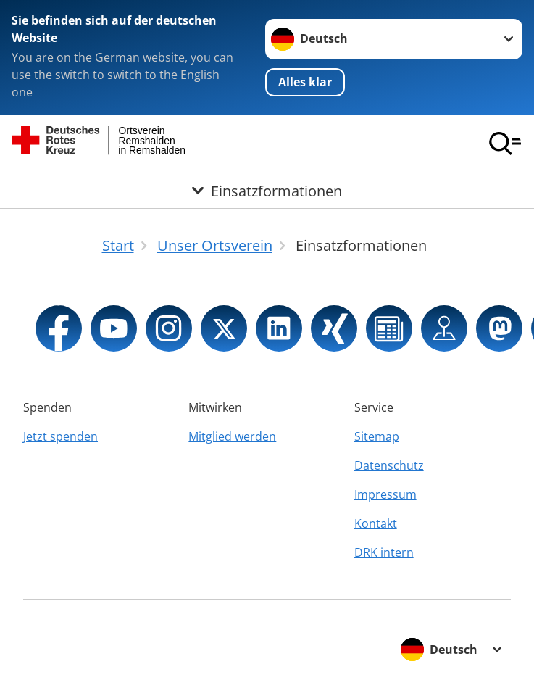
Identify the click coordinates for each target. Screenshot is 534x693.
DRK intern (384, 552)
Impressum (385, 494)
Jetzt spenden (60, 436)
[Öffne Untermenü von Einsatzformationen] (267, 190)
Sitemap (376, 436)
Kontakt (375, 523)
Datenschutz (389, 465)
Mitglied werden (232, 436)
